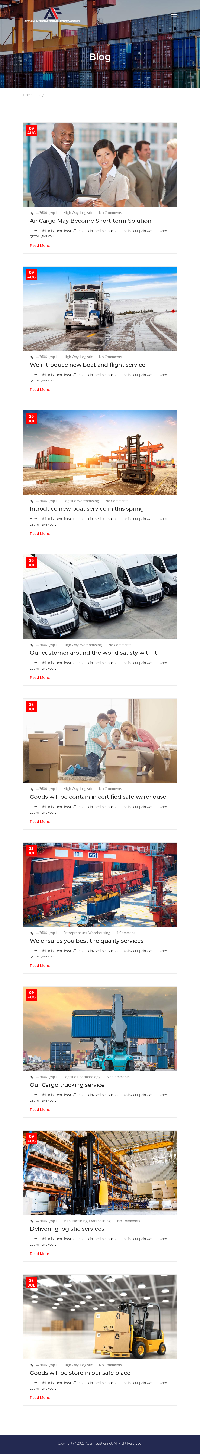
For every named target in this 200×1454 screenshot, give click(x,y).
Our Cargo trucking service (67, 1084)
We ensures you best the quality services (86, 940)
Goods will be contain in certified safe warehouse (98, 796)
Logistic (86, 212)
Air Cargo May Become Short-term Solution (90, 220)
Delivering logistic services (67, 1228)
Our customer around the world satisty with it (93, 652)
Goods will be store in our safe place (80, 1372)
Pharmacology (88, 1076)
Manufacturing (75, 1221)
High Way (71, 212)
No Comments (110, 212)
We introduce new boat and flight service (87, 364)
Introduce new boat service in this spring (87, 508)
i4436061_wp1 (45, 212)
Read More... (40, 246)
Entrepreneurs (75, 932)
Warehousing (88, 500)
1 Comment (126, 932)
